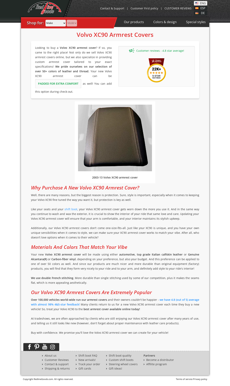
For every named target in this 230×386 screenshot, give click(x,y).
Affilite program (156, 364)
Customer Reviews (57, 360)
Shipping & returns (57, 368)
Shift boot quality (120, 355)
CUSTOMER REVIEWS (178, 8)
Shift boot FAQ (87, 355)
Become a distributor (160, 360)
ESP (202, 8)
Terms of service (184, 379)
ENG (203, 3)
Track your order (89, 364)
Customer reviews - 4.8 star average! (156, 50)
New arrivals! (87, 360)
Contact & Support (112, 8)
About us (50, 355)
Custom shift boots (121, 360)
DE (203, 12)
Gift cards (84, 368)
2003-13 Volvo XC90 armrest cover (115, 177)
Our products (134, 22)
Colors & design (165, 22)
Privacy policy (200, 379)
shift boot (71, 209)
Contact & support (57, 364)
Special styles (196, 22)
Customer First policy (144, 8)
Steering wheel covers (123, 364)
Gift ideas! (115, 368)
